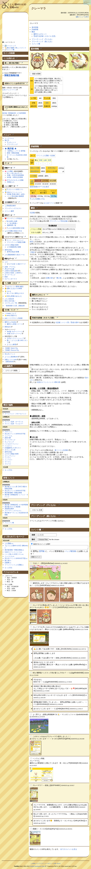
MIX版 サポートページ (14, 331)
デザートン (8, 432)
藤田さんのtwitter (10, 322)
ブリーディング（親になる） (42, 41)
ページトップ (11, 46)
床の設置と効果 (12, 221)
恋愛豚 (8, 563)
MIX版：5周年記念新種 (15, 177)
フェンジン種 (9, 523)
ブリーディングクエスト (13, 208)
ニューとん (8, 436)
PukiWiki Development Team (37, 867)
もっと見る (8, 470)
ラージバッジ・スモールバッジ (15, 414)
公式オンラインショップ (15, 338)
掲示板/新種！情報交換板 (13, 493)
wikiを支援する (12, 315)
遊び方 (7, 140)
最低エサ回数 (35, 168)
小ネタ (9, 291)
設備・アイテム (10, 267)
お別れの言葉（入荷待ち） (14, 273)
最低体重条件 (35, 171)
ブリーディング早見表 (14, 218)
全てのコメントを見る (68, 850)
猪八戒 (8, 560)
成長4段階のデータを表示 (39, 187)
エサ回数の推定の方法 (14, 231)
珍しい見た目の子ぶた (14, 173)
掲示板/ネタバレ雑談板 (12, 507)
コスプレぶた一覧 (11, 303)
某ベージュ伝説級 (61, 450)
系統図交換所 (11, 206)
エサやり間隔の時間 (11, 245)
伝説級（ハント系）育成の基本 (67, 322)
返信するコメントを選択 (40, 544)
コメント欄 (36, 44)
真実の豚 (8, 438)
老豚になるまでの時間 (14, 288)
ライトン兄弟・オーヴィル (14, 422)
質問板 (42, 552)
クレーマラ (38, 8)
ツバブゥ (8, 458)
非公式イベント (10, 354)
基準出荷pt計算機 (13, 252)
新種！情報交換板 (13, 153)
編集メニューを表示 (82, 17)
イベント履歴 (9, 211)
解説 (33, 32)
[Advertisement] (59, 126)
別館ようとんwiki (10, 359)
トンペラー (8, 460)
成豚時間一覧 (11, 225)
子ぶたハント (11, 142)
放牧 (47, 103)
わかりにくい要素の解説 (15, 286)
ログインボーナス (11, 279)
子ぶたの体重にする (37, 199)
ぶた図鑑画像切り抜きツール (15, 255)
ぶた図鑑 (10, 171)
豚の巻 (59, 278)
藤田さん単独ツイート (14, 324)
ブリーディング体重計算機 (16, 242)
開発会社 (8, 327)
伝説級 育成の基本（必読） (16, 194)
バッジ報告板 (70, 552)
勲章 (6, 277)
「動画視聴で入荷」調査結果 (15, 306)
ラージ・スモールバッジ (15, 240)
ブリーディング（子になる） (42, 39)
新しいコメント (21, 48)
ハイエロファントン (11, 444)
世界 (49, 160)
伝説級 (32, 213)
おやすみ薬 (10, 269)
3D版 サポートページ (14, 333)
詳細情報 (35, 29)
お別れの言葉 (9, 271)
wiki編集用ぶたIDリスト (13, 448)
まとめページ (49, 203)
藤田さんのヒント (40, 34)
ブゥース (8, 464)
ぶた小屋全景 (9, 299)
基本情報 (35, 27)
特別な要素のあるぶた (14, 296)
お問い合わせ (57, 864)
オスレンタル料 (10, 450)
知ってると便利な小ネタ (15, 293)
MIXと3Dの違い (10, 301)
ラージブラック (10, 440)
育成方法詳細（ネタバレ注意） (45, 36)
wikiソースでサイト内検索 (14, 318)
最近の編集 (10, 48)
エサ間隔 (33, 176)
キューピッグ (9, 442)
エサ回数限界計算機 (14, 247)
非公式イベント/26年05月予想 (15, 434)
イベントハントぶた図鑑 (14, 565)
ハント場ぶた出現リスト (14, 554)
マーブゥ (8, 462)
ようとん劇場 (11, 344)
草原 (40, 160)
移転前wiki (9, 361)
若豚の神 (49, 278)
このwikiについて (10, 313)
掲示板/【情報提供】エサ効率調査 (14, 113)
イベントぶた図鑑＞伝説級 (45, 155)
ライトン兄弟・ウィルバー (14, 424)
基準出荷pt (51, 168)
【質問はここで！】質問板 (16, 151)
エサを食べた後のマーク (17, 264)
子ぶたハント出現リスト (15, 189)
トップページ (9, 138)
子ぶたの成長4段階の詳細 (15, 228)
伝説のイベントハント (14, 192)
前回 (31, 242)
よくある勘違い (12, 223)
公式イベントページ (9, 90)
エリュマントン (10, 456)
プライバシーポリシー (46, 864)
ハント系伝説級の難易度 (15, 196)
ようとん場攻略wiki (11, 357)
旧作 (16, 271)
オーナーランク (10, 275)
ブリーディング (12, 144)
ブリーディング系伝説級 (58, 221)
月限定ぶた (11, 182)
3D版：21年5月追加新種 (15, 175)
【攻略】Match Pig (11, 348)
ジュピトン (8, 446)
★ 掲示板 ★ (10, 148)
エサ (6, 262)
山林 (45, 160)
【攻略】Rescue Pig (12, 350)
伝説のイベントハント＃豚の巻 (48, 382)
